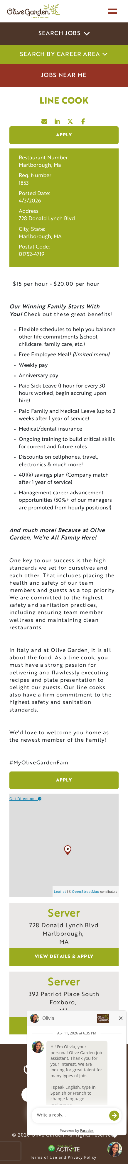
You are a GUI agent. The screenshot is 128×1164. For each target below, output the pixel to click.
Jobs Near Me (64, 75)
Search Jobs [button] (64, 33)
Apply (64, 135)
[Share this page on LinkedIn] (57, 120)
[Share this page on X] (70, 120)
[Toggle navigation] (113, 11)
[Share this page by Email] (44, 120)
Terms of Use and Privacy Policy (63, 1157)
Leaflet (60, 891)
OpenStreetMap (85, 891)
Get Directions (25, 799)
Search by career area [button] (64, 54)
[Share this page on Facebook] (83, 120)
